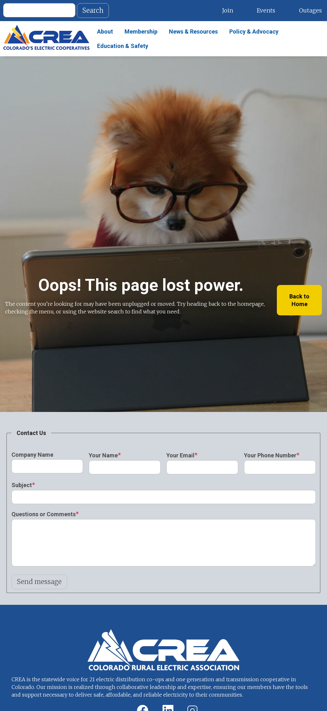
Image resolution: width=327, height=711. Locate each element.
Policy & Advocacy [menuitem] (253, 31)
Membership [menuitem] (141, 31)
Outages (310, 10)
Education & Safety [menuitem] (122, 46)
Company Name (32, 454)
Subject (21, 485)
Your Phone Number (270, 455)
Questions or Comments (43, 514)
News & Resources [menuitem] (193, 31)
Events (266, 10)
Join (227, 10)
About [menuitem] (105, 31)
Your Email (180, 455)
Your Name (103, 455)
